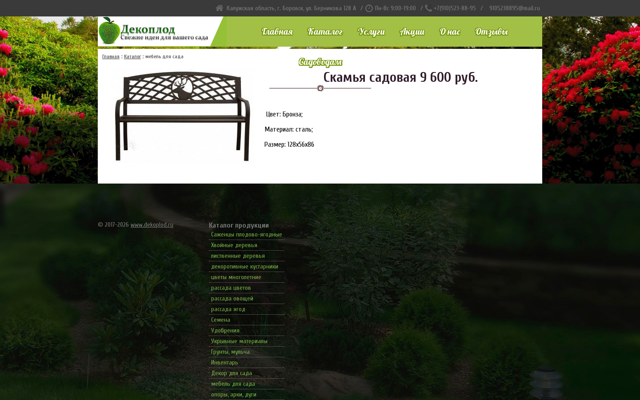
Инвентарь (224, 362)
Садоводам (320, 61)
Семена (220, 320)
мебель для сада (233, 384)
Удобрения (225, 330)
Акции (412, 31)
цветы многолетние (236, 277)
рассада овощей (232, 298)
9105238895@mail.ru (514, 8)
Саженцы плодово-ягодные (246, 234)
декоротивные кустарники (244, 266)
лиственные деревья (238, 256)
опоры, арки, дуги (233, 394)
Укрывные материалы (239, 341)
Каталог (325, 31)
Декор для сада (231, 373)
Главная (277, 31)
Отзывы (491, 31)
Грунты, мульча (230, 352)
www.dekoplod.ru (152, 224)
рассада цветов (231, 288)
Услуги (371, 31)
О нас (450, 31)
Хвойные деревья (234, 245)
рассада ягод (228, 309)
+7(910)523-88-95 (455, 8)
